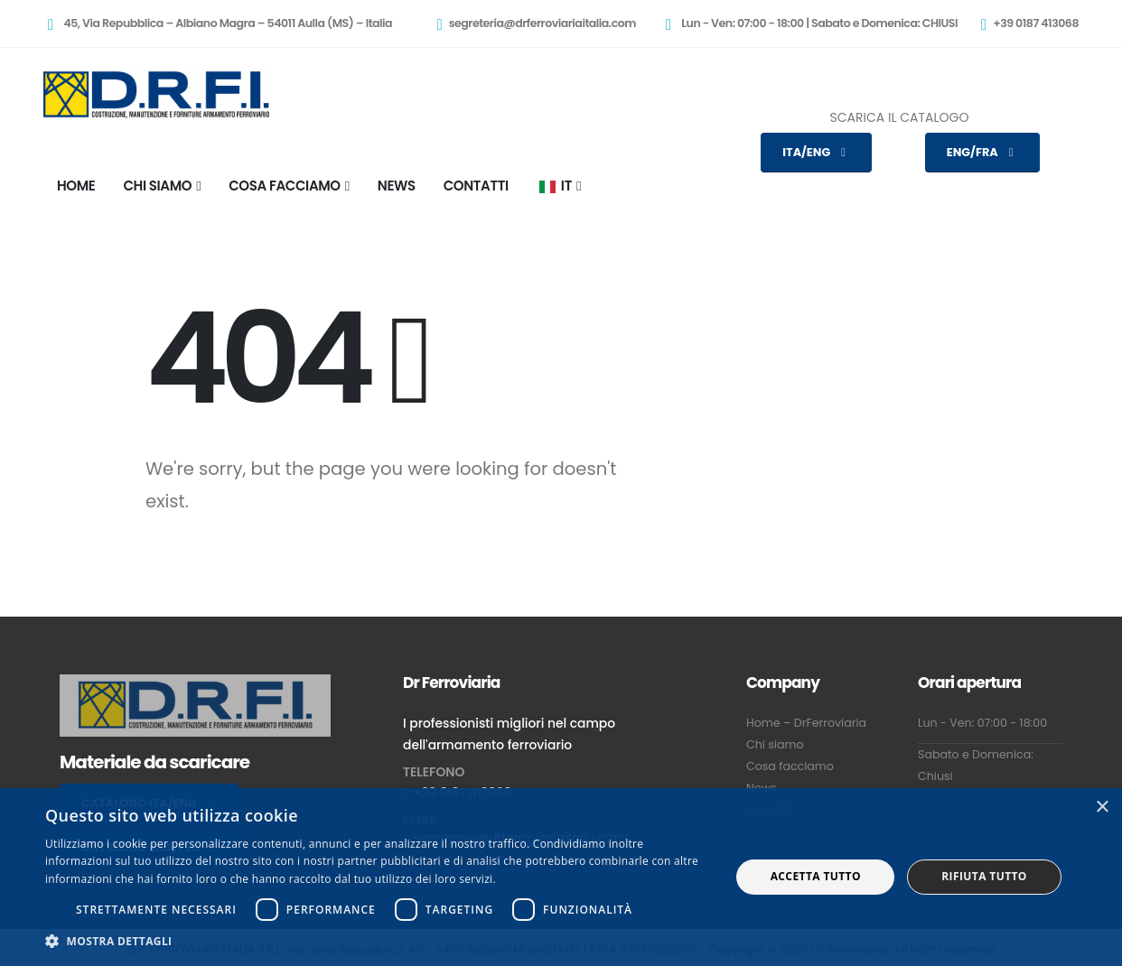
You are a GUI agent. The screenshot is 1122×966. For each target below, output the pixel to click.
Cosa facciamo (790, 766)
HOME (76, 185)
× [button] (1101, 807)
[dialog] (561, 877)
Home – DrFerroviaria (806, 722)
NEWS (397, 185)
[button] (377, 941)
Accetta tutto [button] (816, 876)
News (761, 787)
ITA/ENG (816, 152)
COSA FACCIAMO (284, 185)
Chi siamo (774, 744)
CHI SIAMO (157, 185)
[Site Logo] (156, 94)
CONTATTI (476, 185)
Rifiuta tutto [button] (984, 876)
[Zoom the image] (195, 684)
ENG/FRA (982, 152)
